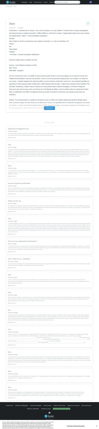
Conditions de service (46, 408)
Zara (15, 6)
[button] (88, 24)
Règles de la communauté (73, 405)
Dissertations (25, 2)
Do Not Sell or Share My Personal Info (61, 408)
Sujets (30, 2)
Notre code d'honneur (86, 405)
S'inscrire (51, 2)
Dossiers (46, 2)
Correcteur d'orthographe (35, 405)
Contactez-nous (9, 405)
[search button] (78, 2)
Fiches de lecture (38, 2)
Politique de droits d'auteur (59, 405)
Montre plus (49, 108)
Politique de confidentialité (33, 408)
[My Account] (91, 2)
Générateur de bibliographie (21, 405)
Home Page (9, 6)
